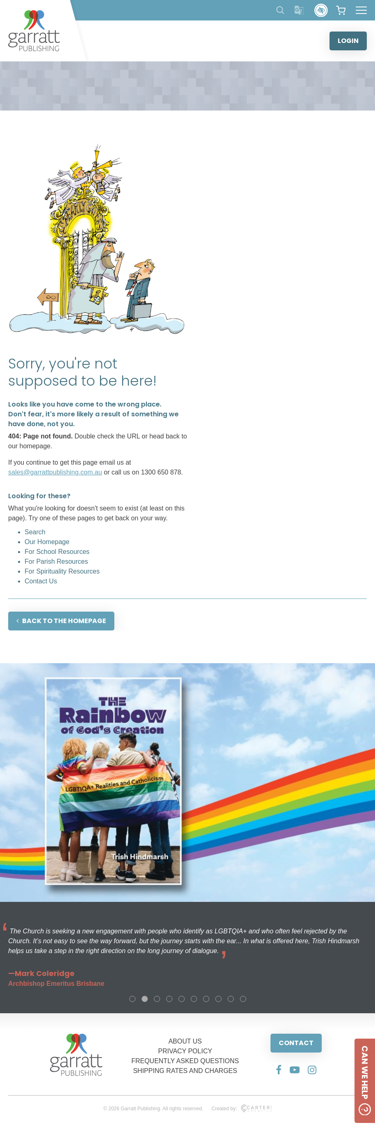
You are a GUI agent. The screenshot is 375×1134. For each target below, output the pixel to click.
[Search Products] (280, 10)
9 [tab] (231, 999)
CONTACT (296, 1043)
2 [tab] (145, 999)
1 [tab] (132, 999)
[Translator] (299, 10)
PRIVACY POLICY (185, 1051)
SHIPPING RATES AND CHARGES (185, 1070)
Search (35, 532)
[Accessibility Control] (321, 10)
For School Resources (57, 551)
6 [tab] (194, 999)
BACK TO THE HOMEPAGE (61, 621)
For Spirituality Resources (62, 571)
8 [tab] (218, 999)
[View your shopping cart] (340, 10)
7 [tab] (206, 999)
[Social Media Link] (279, 1070)
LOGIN (348, 40)
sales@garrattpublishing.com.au (55, 472)
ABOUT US (185, 1041)
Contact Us (41, 581)
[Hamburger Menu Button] (361, 10)
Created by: (241, 1109)
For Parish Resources (56, 561)
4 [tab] (169, 999)
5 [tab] (181, 999)
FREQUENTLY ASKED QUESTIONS (185, 1060)
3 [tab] (157, 999)
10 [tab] (243, 999)
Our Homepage (47, 541)
